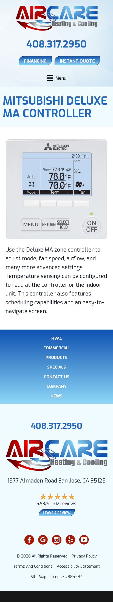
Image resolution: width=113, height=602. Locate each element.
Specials (56, 367)
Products (56, 358)
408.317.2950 (56, 44)
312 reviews (64, 503)
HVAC (56, 338)
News (56, 396)
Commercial (56, 348)
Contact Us (56, 377)
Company (57, 386)
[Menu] (56, 78)
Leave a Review (56, 513)
